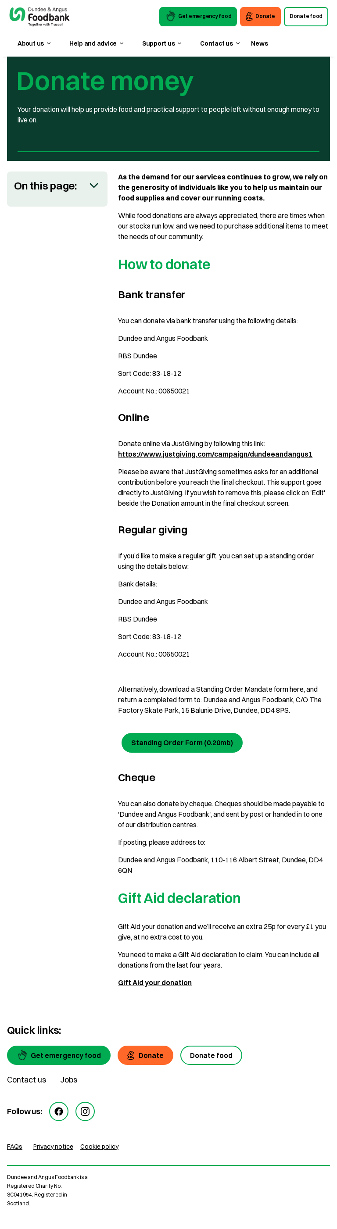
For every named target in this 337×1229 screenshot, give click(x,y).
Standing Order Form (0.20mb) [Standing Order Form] (182, 742)
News (259, 43)
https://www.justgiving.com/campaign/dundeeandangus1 (215, 454)
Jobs (68, 1080)
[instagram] (85, 1111)
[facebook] (58, 1111)
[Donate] (145, 1055)
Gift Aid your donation (155, 982)
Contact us (26, 1080)
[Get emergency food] (59, 1055)
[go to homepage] (39, 18)
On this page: (45, 185)
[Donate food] (211, 1055)
